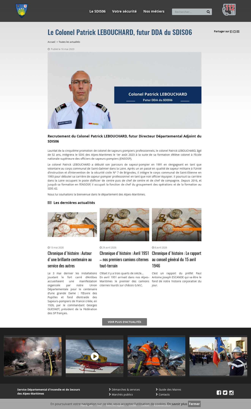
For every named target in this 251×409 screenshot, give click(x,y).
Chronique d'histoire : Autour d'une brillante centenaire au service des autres (70, 259)
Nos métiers (153, 11)
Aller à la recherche (66, 1)
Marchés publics (122, 394)
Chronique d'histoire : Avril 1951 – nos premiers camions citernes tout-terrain (124, 259)
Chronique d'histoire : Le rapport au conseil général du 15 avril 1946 (176, 259)
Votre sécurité (124, 11)
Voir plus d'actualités (124, 322)
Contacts (164, 394)
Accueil (51, 41)
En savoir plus (177, 404)
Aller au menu (22, 1)
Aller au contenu (43, 1)
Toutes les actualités (69, 41)
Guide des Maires (170, 389)
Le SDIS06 (97, 11)
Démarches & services (126, 389)
